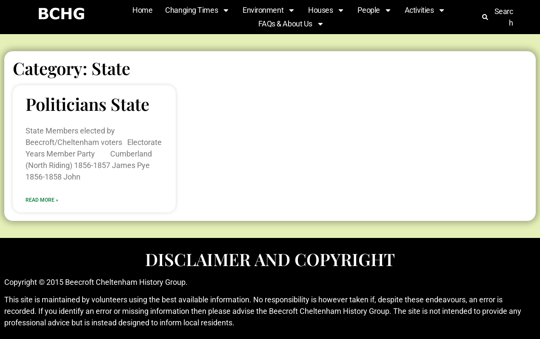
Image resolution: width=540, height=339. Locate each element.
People (374, 10)
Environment (269, 10)
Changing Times (197, 10)
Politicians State (87, 104)
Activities (425, 10)
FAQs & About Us (291, 24)
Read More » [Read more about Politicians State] (42, 200)
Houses (326, 10)
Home (142, 10)
